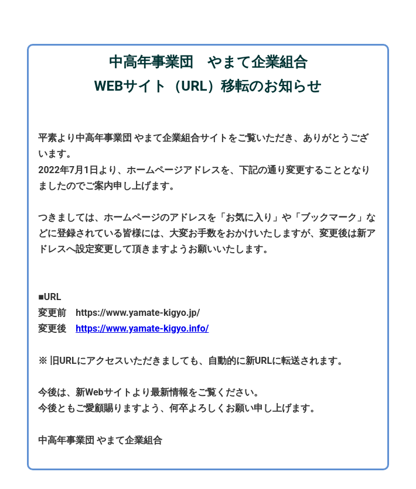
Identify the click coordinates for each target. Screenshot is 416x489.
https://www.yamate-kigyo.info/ (142, 328)
